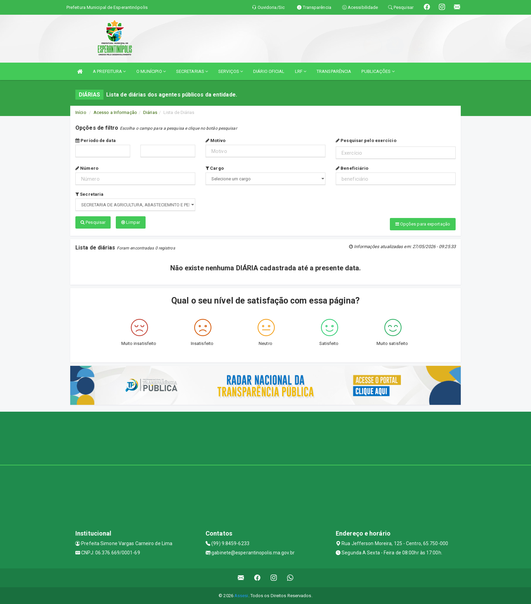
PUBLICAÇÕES (377, 71)
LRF (301, 71)
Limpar (130, 222)
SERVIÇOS (230, 71)
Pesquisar (93, 222)
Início (80, 112)
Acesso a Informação (115, 112)
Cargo (215, 168)
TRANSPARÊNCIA (334, 71)
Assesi (241, 595)
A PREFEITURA (109, 71)
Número (86, 168)
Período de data (95, 140)
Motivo (215, 140)
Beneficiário (352, 168)
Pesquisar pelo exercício (366, 140)
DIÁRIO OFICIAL (268, 71)
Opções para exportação (422, 224)
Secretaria (89, 194)
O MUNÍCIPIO (151, 71)
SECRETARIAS (192, 71)
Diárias (150, 112)
